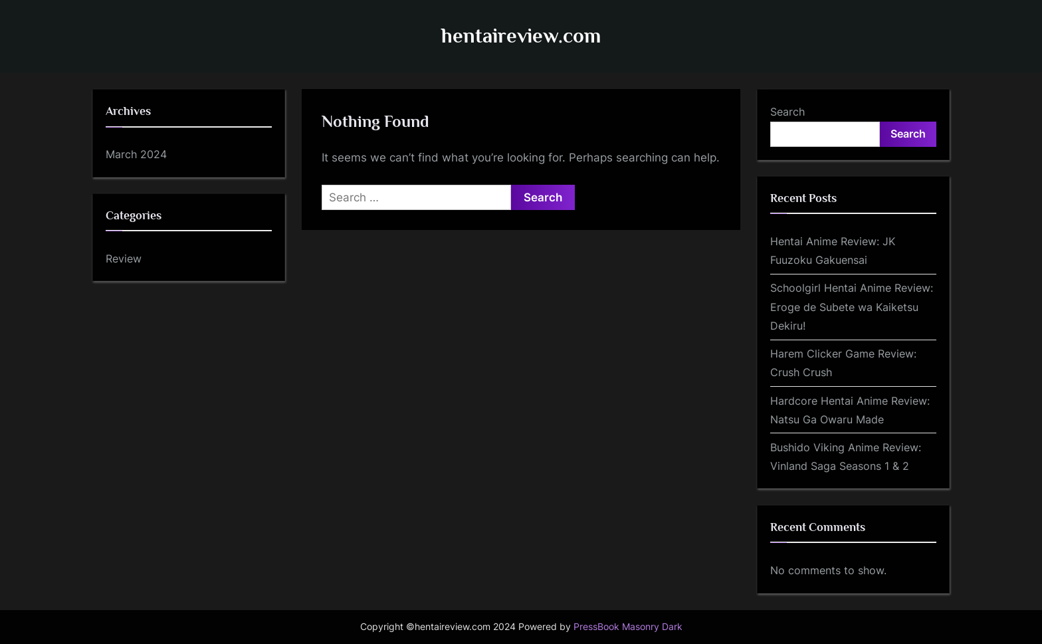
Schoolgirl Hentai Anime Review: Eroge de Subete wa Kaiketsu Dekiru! (851, 306)
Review (124, 258)
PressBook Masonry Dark (627, 626)
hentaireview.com (521, 35)
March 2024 (136, 154)
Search (787, 111)
